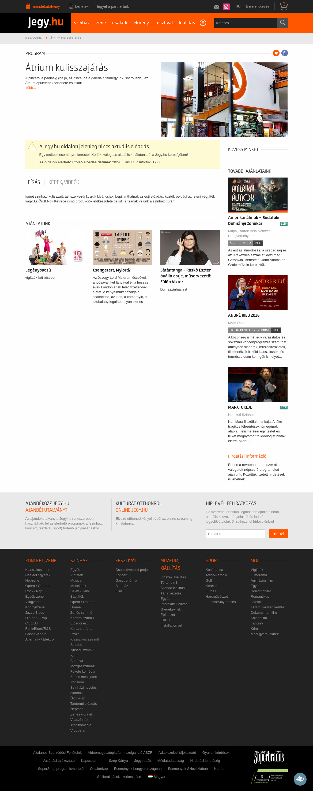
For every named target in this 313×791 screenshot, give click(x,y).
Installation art (171, 625)
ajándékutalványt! (47, 510)
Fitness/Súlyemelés (221, 602)
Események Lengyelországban (138, 769)
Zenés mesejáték (83, 677)
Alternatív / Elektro (39, 639)
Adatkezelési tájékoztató (177, 753)
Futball (211, 591)
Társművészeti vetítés (267, 607)
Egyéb (75, 570)
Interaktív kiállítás (173, 604)
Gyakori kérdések (215, 753)
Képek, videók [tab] (63, 182)
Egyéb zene (34, 596)
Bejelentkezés (257, 6)
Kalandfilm (259, 618)
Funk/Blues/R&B (38, 629)
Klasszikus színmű (84, 639)
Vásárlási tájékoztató (59, 761)
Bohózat (76, 661)
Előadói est (79, 623)
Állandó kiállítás (172, 588)
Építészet (167, 615)
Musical (76, 580)
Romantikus (260, 596)
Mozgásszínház (82, 666)
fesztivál (164, 23)
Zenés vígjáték (81, 714)
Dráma (75, 607)
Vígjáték (76, 575)
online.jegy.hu (132, 510)
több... (31, 88)
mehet (279, 533)
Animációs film (262, 580)
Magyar (156, 777)
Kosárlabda (214, 570)
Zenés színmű (81, 613)
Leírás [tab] (32, 182)
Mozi (256, 561)
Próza (75, 634)
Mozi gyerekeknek (265, 634)
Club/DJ (31, 623)
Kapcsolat (88, 761)
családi (119, 23)
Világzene (33, 602)
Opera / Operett (37, 586)
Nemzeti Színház (241, 415)
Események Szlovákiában (188, 769)
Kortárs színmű (82, 618)
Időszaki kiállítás (173, 577)
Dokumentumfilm (264, 613)
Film (118, 591)
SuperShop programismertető (61, 769)
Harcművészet (217, 596)
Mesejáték (78, 586)
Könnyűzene (35, 607)
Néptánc (76, 709)
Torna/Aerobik (216, 575)
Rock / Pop (34, 591)
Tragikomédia (80, 725)
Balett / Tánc (80, 591)
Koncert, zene (40, 561)
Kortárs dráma (81, 629)
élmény (141, 23)
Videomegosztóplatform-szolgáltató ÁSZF (120, 753)
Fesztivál (126, 561)
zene (101, 23)
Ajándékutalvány (46, 6)
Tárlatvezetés (170, 593)
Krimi (74, 655)
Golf (209, 580)
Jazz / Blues (34, 613)
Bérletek (82, 6)
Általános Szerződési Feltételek (57, 753)
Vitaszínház (79, 720)
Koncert (121, 575)
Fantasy (257, 623)
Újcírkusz (77, 698)
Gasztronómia (126, 580)
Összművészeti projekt (132, 570)
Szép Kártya (118, 761)
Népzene (32, 580)
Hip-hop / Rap (36, 618)
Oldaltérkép (99, 769)
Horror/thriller (261, 591)
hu (238, 6)
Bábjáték (77, 596)
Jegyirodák (142, 761)
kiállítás (187, 23)
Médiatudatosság (170, 761)
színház (82, 23)
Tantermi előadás (83, 704)
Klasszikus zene (37, 570)
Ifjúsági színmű (82, 650)
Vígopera (77, 730)
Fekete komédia (82, 671)
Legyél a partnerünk (113, 6)
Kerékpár (213, 586)
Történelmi (168, 583)
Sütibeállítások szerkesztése (119, 777)
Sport (212, 561)
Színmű (76, 645)
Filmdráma (259, 575)
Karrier (219, 769)
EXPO (165, 620)
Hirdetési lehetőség (205, 761)
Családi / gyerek (37, 575)
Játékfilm (257, 602)
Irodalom (77, 682)
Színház (79, 561)
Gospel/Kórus (36, 634)
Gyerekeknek (170, 609)
